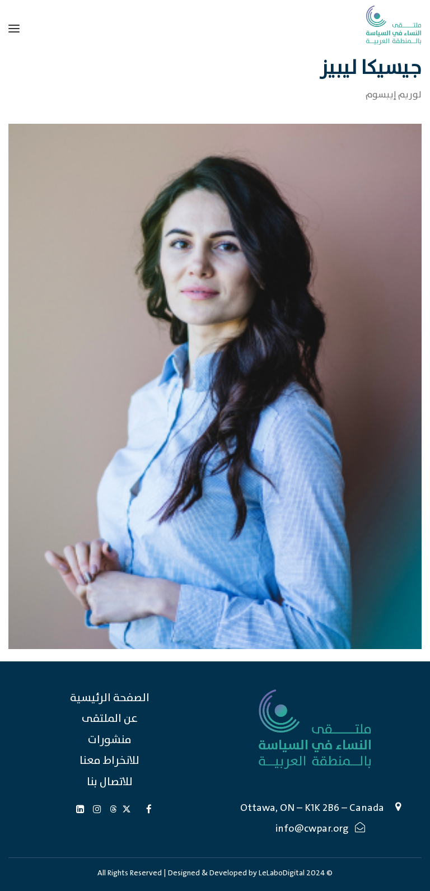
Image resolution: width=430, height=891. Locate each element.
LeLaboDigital (282, 873)
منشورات (110, 740)
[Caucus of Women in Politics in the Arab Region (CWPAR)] (394, 25)
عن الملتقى (110, 718)
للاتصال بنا (110, 782)
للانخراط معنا (109, 760)
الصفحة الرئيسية (109, 698)
